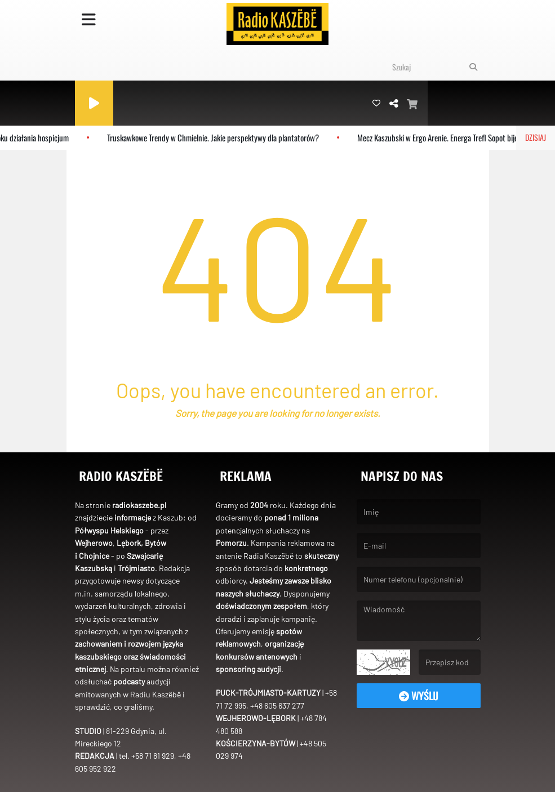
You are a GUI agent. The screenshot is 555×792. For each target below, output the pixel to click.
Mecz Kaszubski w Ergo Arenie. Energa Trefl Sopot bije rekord (452, 137)
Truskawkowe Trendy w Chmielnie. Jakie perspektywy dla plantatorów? (217, 137)
